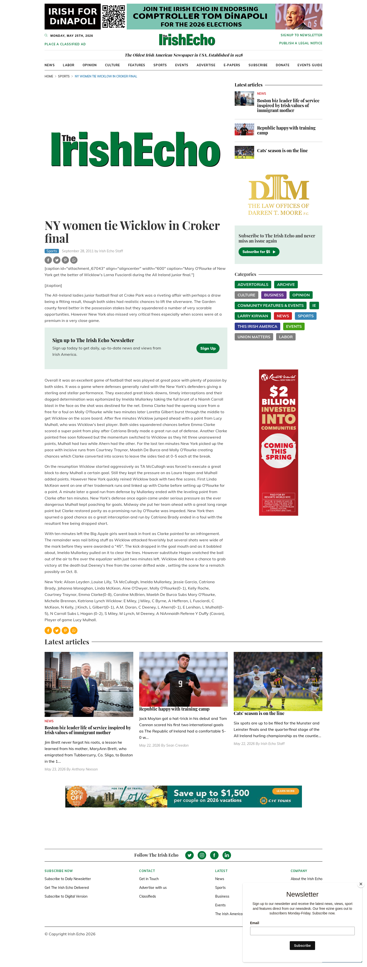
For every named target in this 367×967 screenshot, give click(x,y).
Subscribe (258, 65)
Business (274, 294)
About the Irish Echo (306, 879)
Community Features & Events (271, 305)
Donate (283, 65)
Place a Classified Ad (65, 44)
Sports (160, 65)
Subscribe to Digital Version (66, 896)
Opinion (90, 65)
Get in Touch (149, 879)
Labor (68, 65)
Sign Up (208, 348)
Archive (286, 284)
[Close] (361, 884)
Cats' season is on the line (282, 150)
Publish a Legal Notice (300, 43)
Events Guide (310, 65)
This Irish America (257, 326)
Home (49, 76)
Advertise (206, 65)
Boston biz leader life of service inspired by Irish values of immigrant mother (288, 105)
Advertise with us (153, 887)
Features (136, 65)
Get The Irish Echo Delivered (67, 887)
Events (181, 65)
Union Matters (254, 336)
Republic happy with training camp (286, 130)
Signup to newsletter (301, 35)
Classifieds (147, 896)
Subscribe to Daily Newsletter (68, 879)
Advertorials (253, 284)
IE (314, 305)
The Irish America (228, 914)
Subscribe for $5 (259, 252)
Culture (112, 65)
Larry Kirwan (253, 315)
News (50, 65)
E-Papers (232, 65)
